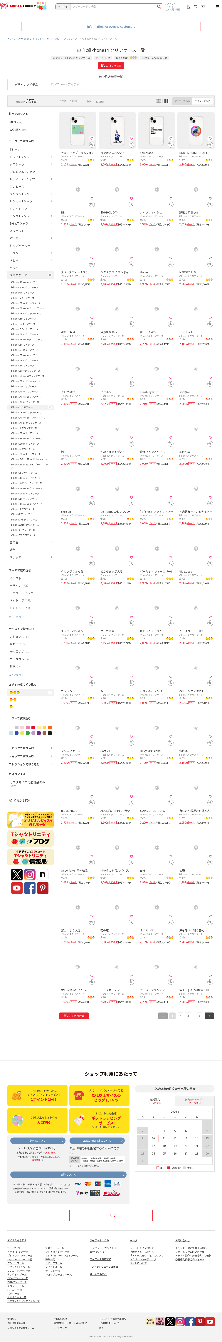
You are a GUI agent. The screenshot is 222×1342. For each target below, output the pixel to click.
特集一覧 (50, 1259)
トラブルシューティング (143, 1259)
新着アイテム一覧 (54, 1248)
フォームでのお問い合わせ (189, 1251)
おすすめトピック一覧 (57, 1251)
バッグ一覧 (13, 1293)
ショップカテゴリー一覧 (58, 1274)
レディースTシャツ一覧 (19, 1259)
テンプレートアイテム (65, 84)
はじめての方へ (98, 1274)
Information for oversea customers (111, 26)
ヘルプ (111, 1215)
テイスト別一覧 (53, 1267)
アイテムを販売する (100, 1259)
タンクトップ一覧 (17, 1274)
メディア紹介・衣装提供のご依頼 (193, 1255)
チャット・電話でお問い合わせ (192, 1248)
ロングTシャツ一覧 (17, 1278)
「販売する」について (142, 1251)
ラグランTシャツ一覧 (18, 1267)
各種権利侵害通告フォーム (189, 1259)
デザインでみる (202, 101)
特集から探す (22, 800)
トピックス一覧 (53, 1263)
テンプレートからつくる (103, 1248)
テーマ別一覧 (52, 1270)
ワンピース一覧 (15, 1263)
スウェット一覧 (15, 1286)
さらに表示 (15, 617)
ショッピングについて (142, 1248)
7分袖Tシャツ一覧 (17, 1282)
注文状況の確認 (172, 9)
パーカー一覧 (14, 1289)
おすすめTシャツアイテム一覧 (23, 1301)
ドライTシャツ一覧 (17, 1251)
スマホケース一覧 (16, 1297)
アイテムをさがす (16, 1240)
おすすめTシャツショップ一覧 (61, 1255)
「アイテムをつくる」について (146, 1255)
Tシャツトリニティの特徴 (104, 1266)
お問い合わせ (182, 1240)
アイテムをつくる (99, 1240)
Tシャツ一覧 (14, 1248)
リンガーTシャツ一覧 (18, 1270)
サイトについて (138, 1263)
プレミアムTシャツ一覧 (20, 1255)
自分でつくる (97, 1251)
